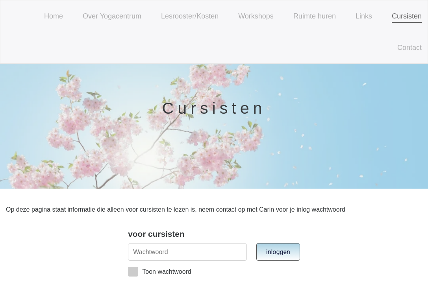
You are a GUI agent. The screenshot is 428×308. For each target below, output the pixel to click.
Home (53, 16)
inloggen (278, 252)
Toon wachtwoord (159, 272)
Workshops (256, 16)
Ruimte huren (314, 16)
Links (364, 16)
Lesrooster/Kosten (190, 16)
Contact (409, 48)
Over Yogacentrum (112, 16)
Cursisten (407, 16)
